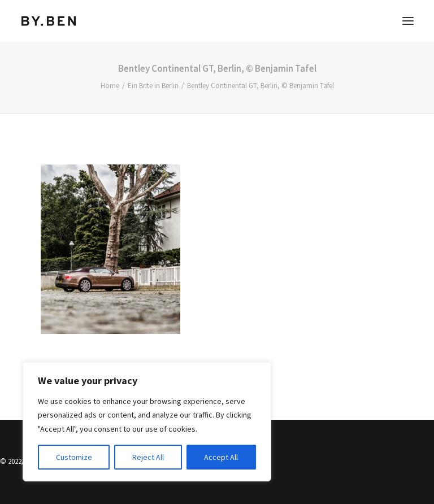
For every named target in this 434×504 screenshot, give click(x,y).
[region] (147, 422)
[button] (408, 21)
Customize (74, 457)
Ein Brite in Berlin (153, 85)
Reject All (148, 457)
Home (110, 85)
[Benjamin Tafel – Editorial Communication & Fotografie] (48, 21)
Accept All (221, 457)
